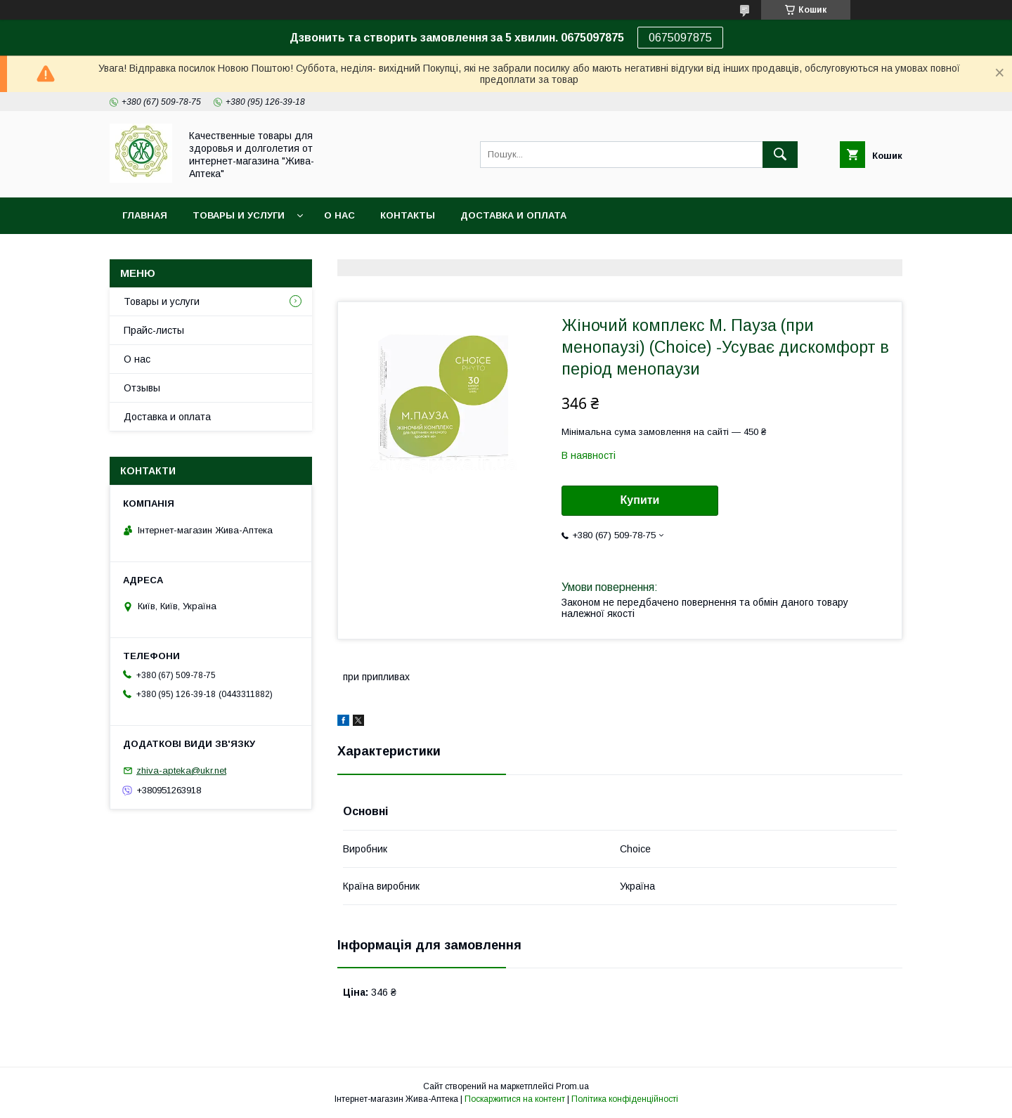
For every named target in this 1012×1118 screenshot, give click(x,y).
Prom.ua (572, 1086)
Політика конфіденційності (624, 1099)
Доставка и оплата (513, 215)
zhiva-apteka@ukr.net (181, 770)
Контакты (407, 215)
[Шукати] (780, 154)
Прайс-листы (154, 330)
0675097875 (680, 38)
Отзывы (142, 388)
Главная (144, 215)
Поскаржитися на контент (515, 1099)
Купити (640, 500)
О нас (339, 215)
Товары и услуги (239, 215)
